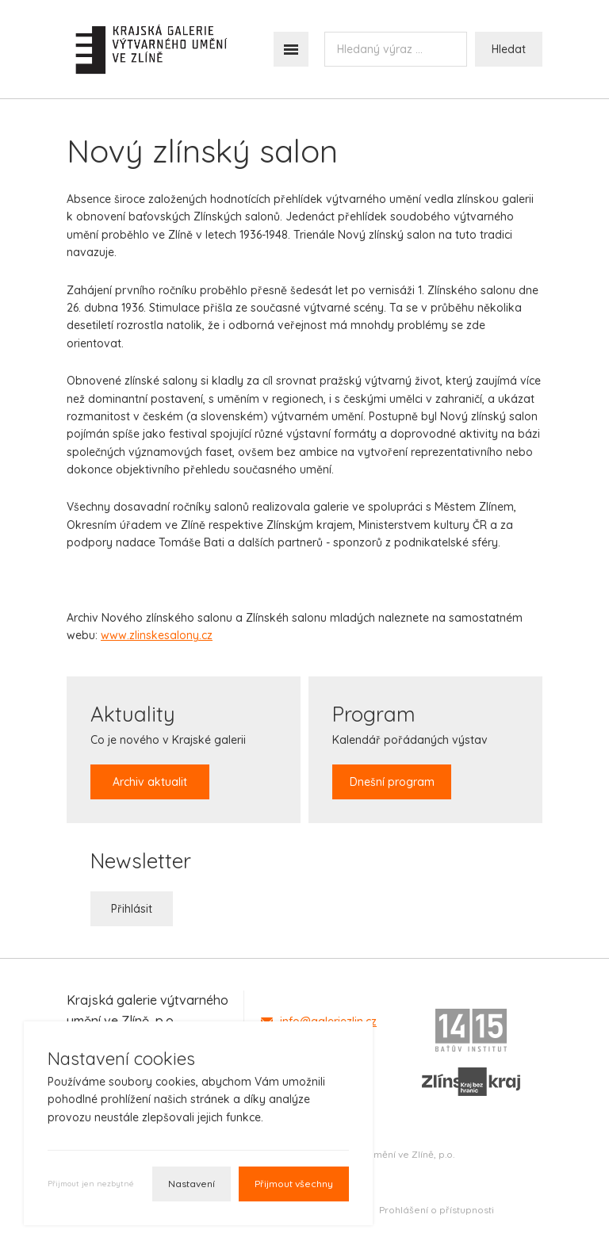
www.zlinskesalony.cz (157, 635)
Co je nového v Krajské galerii (168, 749)
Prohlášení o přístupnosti (436, 1210)
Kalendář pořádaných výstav (410, 749)
